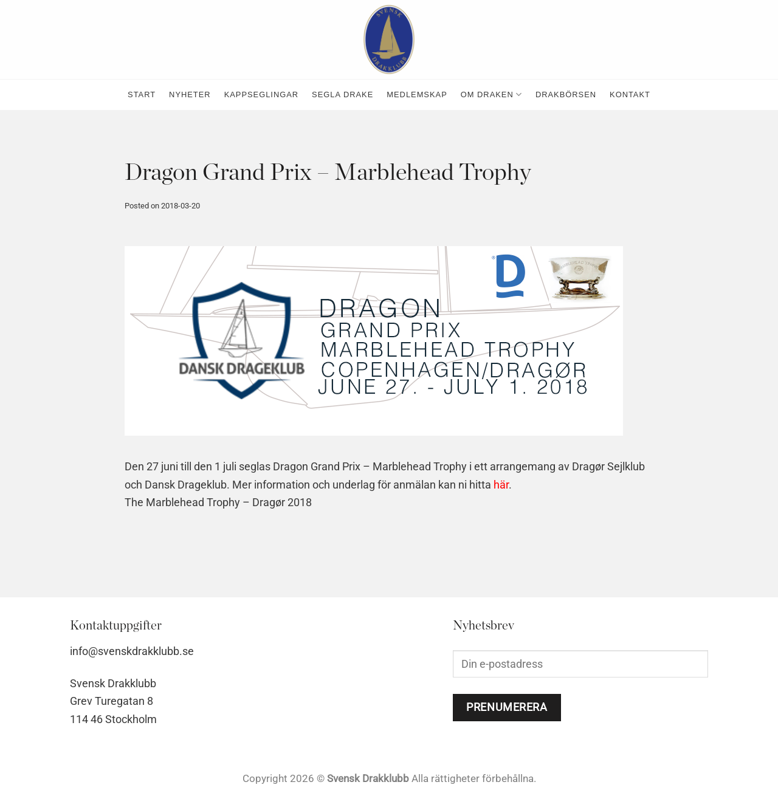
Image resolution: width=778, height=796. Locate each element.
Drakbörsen (565, 94)
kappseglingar (261, 94)
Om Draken (491, 94)
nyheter (190, 94)
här (501, 484)
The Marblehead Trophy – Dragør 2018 (218, 502)
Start (142, 94)
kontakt (630, 94)
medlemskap (417, 94)
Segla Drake (342, 94)
